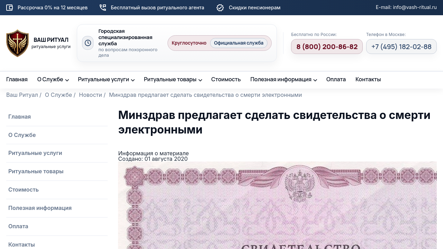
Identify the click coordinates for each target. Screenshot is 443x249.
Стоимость (226, 79)
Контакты (368, 79)
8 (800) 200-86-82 (327, 46)
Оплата (336, 79)
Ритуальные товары (170, 79)
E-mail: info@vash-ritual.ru (406, 7)
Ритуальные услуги (103, 79)
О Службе (50, 79)
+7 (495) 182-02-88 (401, 46)
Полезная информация (281, 79)
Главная (17, 79)
